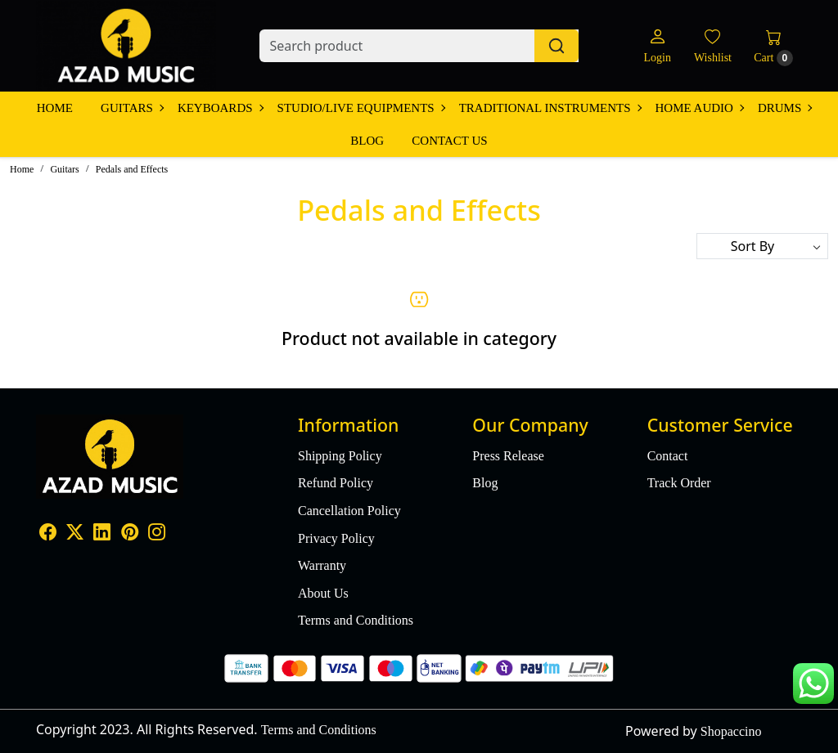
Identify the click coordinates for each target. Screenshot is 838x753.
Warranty (322, 565)
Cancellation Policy (349, 511)
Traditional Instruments (550, 107)
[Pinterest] (130, 533)
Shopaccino (731, 731)
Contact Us (449, 140)
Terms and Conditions (355, 620)
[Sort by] (762, 246)
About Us (323, 593)
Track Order (679, 483)
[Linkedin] (102, 533)
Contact (667, 456)
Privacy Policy (336, 538)
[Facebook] (48, 533)
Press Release (508, 456)
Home (55, 107)
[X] (75, 533)
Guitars (132, 107)
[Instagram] (157, 533)
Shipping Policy (340, 456)
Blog (367, 140)
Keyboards (220, 107)
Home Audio (699, 107)
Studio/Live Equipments (360, 107)
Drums (784, 107)
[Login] (656, 46)
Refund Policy (335, 483)
